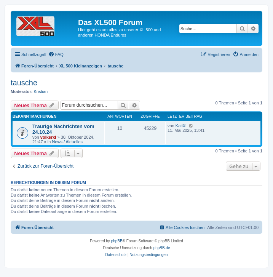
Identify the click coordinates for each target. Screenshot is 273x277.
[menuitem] (56, 54)
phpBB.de (161, 248)
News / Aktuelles (67, 141)
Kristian (41, 91)
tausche (24, 82)
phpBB (117, 241)
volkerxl (48, 137)
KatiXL (182, 125)
